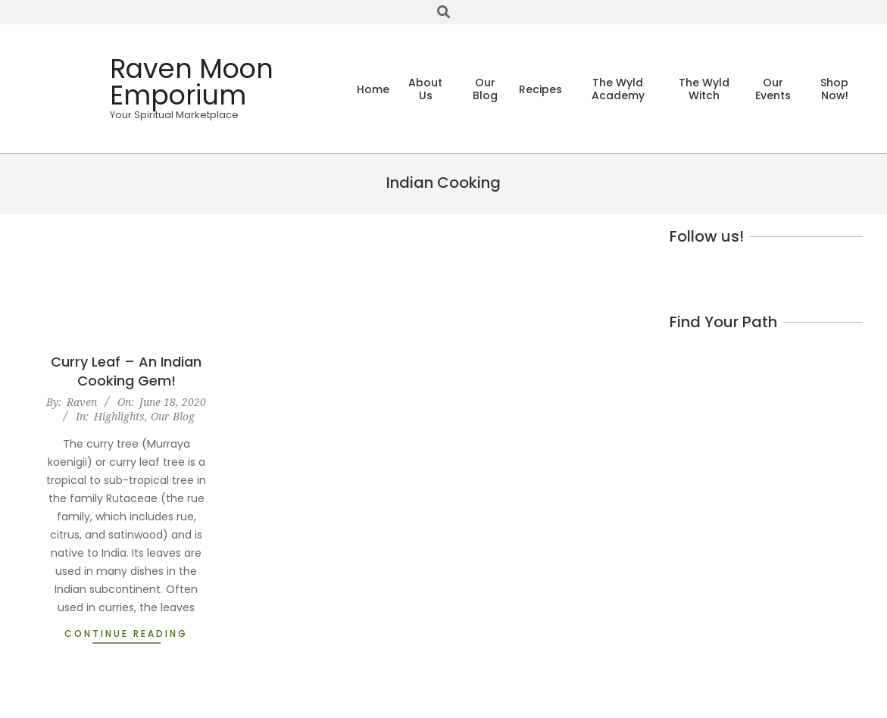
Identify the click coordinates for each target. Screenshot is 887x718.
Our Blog (173, 416)
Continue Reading (126, 633)
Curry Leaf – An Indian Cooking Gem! (126, 371)
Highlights (119, 416)
